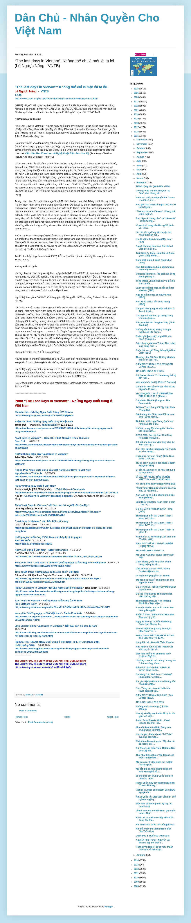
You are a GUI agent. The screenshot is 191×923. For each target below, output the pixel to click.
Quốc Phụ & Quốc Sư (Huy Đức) (153, 835)
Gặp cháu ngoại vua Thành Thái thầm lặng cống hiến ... (155, 344)
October (140, 148)
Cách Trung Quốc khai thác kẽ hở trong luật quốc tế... (153, 563)
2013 (136, 864)
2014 (136, 860)
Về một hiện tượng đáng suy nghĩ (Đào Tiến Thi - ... (153, 629)
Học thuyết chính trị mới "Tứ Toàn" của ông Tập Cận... (154, 735)
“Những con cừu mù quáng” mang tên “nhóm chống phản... (156, 661)
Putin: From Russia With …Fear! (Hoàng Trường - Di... (153, 721)
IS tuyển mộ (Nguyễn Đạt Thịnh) (153, 575)
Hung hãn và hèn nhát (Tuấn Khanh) (155, 642)
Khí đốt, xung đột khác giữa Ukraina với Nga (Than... (155, 429)
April (139, 174)
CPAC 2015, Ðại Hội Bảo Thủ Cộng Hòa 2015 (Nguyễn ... (154, 436)
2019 (136, 118)
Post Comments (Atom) (40, 722)
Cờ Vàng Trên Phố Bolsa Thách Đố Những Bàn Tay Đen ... (154, 675)
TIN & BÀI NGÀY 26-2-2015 (150, 550)
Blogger (108, 906)
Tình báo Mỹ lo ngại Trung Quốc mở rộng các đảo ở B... (155, 422)
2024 (136, 97)
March (140, 178)
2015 (136, 136)
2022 (136, 106)
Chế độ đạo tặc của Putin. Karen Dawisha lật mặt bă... (153, 570)
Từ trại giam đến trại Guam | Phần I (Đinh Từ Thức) (154, 517)
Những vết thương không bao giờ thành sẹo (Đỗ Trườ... (153, 330)
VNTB (45, 91)
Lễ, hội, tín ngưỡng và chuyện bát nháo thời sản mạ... (153, 233)
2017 (136, 127)
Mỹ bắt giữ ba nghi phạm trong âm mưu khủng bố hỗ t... (154, 770)
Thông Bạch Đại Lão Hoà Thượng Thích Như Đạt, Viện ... (153, 602)
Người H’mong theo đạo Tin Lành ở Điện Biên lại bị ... (154, 247)
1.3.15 (18, 95)
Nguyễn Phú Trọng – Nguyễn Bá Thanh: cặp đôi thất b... (153, 841)
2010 (136, 877)
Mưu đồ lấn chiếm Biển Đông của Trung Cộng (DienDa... (153, 728)
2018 (136, 123)
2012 (136, 869)
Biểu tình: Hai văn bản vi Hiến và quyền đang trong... (153, 668)
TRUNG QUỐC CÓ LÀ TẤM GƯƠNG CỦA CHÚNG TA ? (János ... (154, 394)
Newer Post (22, 717)
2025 (136, 93)
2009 (136, 882)
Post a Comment (28, 710)
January (140, 855)
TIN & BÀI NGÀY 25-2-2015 (150, 702)
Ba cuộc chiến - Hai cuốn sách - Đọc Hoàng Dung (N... (155, 608)
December (142, 139)
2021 (136, 110)
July (138, 161)
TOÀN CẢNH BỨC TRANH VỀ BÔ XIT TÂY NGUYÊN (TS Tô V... (155, 636)
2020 (136, 114)
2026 (136, 88)
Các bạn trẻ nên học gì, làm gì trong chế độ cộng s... (155, 316)
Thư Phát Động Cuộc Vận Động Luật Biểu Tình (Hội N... (155, 756)
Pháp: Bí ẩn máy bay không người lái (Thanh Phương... (155, 784)
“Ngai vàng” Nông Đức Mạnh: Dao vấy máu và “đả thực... (156, 489)
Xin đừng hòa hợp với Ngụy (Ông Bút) (156, 484)
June (139, 165)
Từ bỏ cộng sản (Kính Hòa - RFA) (153, 186)
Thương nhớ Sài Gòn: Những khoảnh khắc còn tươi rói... (155, 358)
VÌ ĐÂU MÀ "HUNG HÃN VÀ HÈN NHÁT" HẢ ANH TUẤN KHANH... (154, 478)
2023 (136, 101)
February (141, 182)
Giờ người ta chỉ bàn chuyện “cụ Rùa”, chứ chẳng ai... (153, 192)
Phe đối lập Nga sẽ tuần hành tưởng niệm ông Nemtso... (155, 268)
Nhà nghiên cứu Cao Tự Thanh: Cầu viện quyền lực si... (155, 648)
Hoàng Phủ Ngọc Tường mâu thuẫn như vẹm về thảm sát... (154, 848)
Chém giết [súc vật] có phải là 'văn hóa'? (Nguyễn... (154, 337)
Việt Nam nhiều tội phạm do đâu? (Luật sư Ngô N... (153, 655)
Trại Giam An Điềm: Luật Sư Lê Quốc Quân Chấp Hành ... (155, 254)
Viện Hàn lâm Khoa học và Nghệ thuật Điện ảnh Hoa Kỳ (57, 153)
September (142, 152)
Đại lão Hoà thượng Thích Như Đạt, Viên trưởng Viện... (154, 595)
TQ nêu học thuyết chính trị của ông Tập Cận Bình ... (155, 581)
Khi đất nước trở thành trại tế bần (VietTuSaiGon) (153, 830)
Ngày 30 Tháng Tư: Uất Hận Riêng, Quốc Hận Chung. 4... (154, 622)
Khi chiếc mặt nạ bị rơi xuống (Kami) (155, 824)
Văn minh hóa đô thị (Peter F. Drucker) (156, 382)
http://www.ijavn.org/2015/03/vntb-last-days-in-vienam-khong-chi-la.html (56, 98)
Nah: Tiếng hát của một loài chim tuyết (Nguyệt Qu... (153, 689)
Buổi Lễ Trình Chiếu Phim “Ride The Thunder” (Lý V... (155, 615)
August (140, 157)
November (142, 144)
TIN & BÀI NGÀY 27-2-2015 (150, 371)
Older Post (112, 717)
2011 (136, 873)
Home (67, 717)
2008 (136, 886)
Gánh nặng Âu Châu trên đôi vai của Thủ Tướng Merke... (155, 415)
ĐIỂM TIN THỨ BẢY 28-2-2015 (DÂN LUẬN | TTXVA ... (154, 365)
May (138, 169)
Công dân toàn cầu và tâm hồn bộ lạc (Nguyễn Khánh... (155, 388)
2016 (136, 131)
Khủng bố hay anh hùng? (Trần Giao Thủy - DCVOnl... (155, 457)
